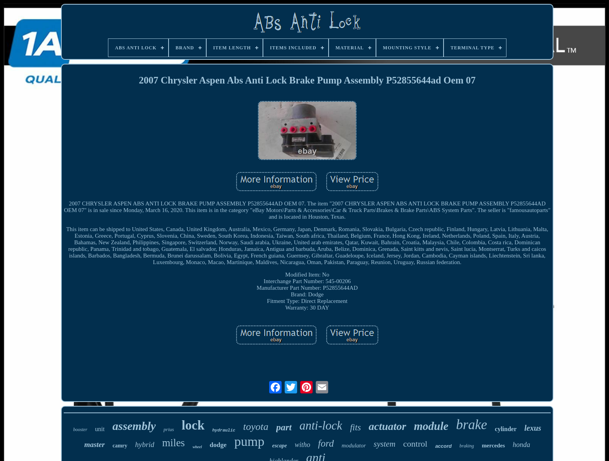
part (284, 427)
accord (443, 446)
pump (249, 441)
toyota (255, 426)
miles (173, 443)
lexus (532, 428)
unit (100, 429)
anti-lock (320, 425)
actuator (387, 426)
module (431, 426)
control (415, 444)
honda (521, 445)
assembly (134, 425)
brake (471, 424)
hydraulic (223, 430)
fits (355, 427)
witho (302, 445)
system (384, 444)
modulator (354, 445)
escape (279, 446)
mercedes (493, 445)
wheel (197, 447)
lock (193, 425)
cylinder (506, 429)
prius (169, 429)
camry (120, 446)
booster (80, 429)
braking (466, 446)
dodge (218, 445)
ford (326, 443)
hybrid (145, 444)
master (94, 444)
